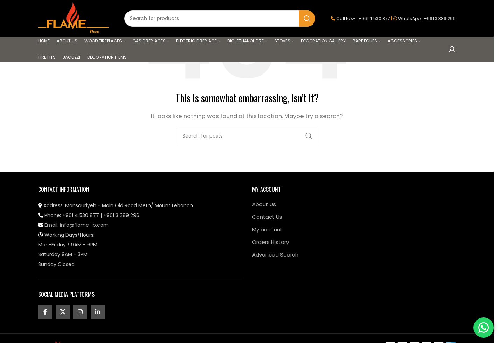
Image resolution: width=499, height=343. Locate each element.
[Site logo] (73, 18)
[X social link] (63, 312)
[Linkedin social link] (98, 312)
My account (267, 229)
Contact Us (267, 216)
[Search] (219, 18)
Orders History (270, 242)
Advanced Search (275, 254)
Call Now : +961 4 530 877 (363, 18)
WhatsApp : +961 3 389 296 (427, 18)
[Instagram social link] (80, 312)
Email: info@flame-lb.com (73, 225)
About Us (264, 204)
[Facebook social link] (45, 312)
